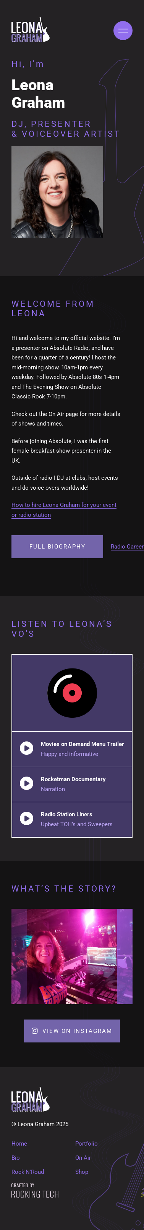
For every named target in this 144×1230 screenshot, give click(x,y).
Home (19, 1143)
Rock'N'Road (27, 1171)
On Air (83, 1157)
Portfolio (86, 1143)
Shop (81, 1171)
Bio (15, 1157)
